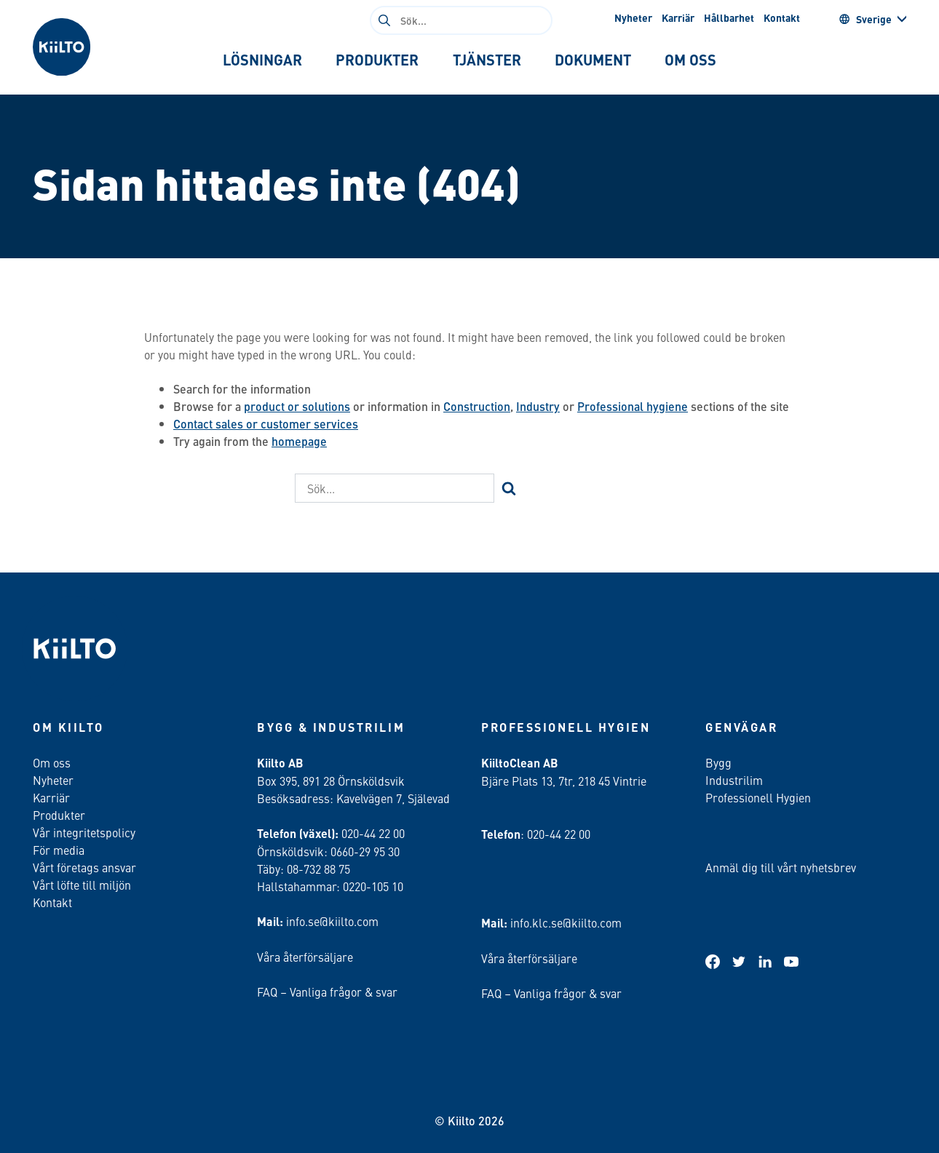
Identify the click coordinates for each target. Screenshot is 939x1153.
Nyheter (633, 17)
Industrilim (734, 780)
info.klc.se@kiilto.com (566, 922)
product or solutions (297, 406)
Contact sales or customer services (265, 423)
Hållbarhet (729, 17)
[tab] (261, 60)
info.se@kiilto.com (332, 921)
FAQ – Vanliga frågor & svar (327, 992)
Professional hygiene (632, 406)
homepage (299, 441)
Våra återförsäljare (305, 957)
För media (58, 850)
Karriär (678, 17)
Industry (538, 406)
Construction (476, 406)
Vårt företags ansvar (84, 867)
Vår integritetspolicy (84, 832)
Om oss (52, 762)
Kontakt (782, 17)
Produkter (59, 815)
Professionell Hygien (758, 797)
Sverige (865, 19)
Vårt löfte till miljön (82, 885)
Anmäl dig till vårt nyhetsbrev (780, 867)
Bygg (718, 762)
